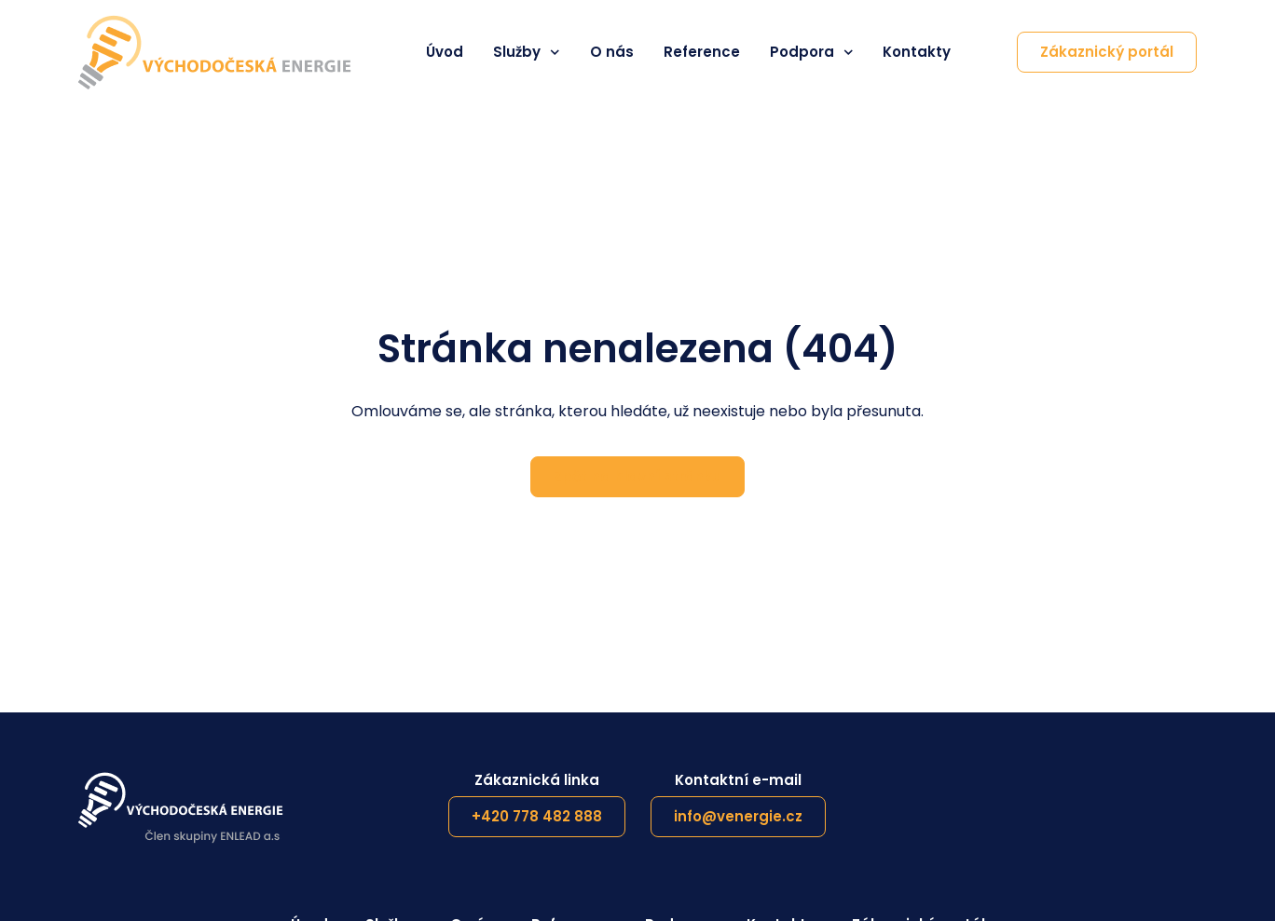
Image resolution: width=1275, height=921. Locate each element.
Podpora (812, 52)
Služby (526, 52)
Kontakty (917, 52)
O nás (612, 52)
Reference (702, 52)
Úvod (444, 52)
